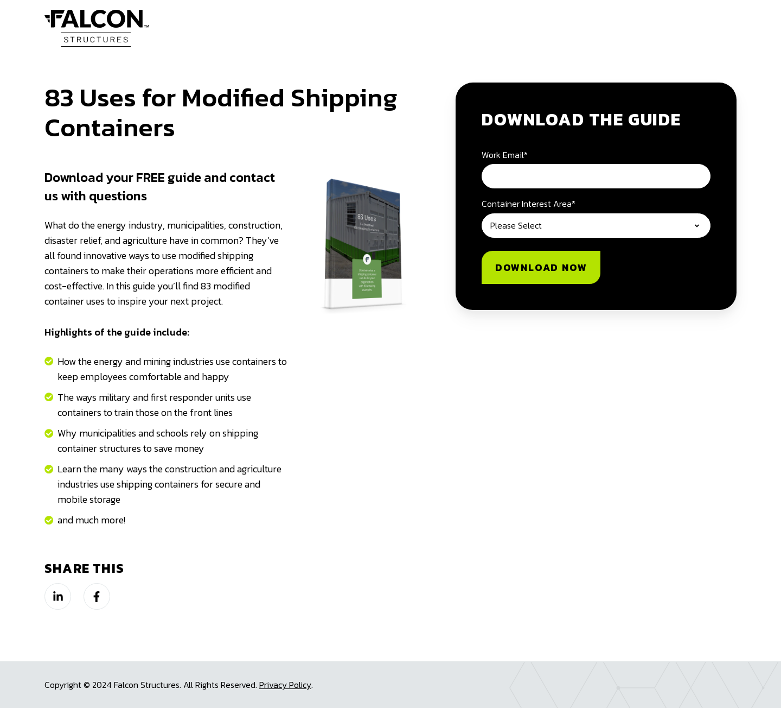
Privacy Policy (285, 684)
